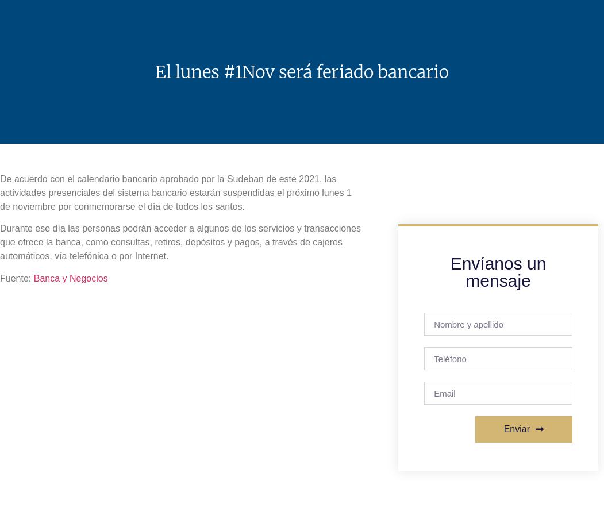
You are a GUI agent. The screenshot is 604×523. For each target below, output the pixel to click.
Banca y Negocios (71, 278)
